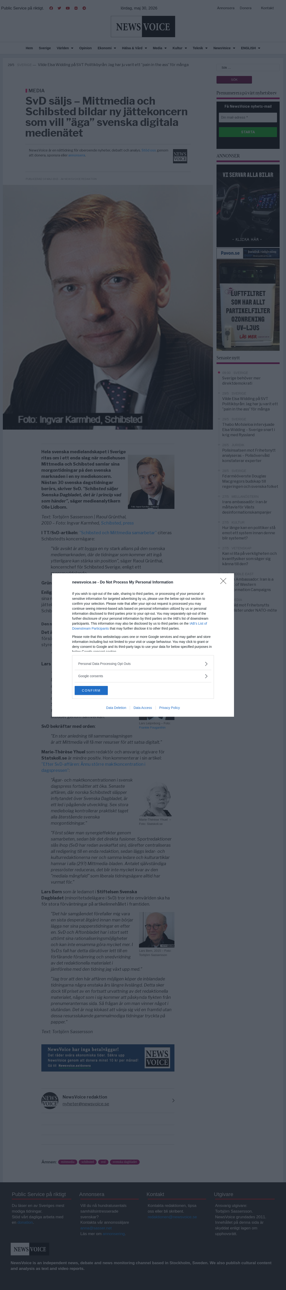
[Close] (224, 582)
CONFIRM (97, 690)
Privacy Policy (169, 708)
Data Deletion (116, 708)
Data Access (143, 708)
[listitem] (143, 663)
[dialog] (143, 645)
